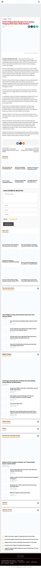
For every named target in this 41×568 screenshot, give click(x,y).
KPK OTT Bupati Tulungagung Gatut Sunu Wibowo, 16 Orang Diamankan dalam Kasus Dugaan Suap (8, 181)
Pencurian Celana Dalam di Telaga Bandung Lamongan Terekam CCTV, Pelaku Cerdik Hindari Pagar (20, 181)
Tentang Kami (21, 562)
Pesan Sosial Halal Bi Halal (16, 403)
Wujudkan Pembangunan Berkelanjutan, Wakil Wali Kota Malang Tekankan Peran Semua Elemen (33, 168)
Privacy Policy (20, 560)
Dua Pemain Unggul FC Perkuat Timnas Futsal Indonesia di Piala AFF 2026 (21, 539)
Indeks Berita (34, 562)
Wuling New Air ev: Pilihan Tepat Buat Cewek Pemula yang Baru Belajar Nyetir (23, 485)
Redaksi (28, 562)
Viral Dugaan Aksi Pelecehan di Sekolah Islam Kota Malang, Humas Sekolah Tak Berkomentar (18, 381)
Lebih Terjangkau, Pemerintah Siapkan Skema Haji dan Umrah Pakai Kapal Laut (30, 149)
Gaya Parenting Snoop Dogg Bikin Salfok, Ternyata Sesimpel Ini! (23, 321)
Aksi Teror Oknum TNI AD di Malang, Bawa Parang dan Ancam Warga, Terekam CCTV (7, 168)
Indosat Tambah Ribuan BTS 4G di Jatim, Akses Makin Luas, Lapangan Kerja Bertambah (23, 470)
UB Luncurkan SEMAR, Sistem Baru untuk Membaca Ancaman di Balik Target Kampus (24, 389)
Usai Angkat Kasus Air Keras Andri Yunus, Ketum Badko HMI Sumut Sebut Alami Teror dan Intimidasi (32, 181)
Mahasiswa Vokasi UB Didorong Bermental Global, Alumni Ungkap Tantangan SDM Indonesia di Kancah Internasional (23, 412)
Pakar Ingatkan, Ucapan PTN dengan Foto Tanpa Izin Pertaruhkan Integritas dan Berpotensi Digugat (22, 396)
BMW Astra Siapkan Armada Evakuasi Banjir (20, 492)
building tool (18, 566)
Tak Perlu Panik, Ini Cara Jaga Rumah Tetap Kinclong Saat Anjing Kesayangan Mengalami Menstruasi (23, 337)
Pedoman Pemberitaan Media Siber (9, 562)
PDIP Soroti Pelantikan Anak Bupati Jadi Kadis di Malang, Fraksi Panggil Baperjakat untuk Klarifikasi (20, 168)
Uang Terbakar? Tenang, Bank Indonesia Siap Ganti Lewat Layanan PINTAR (11, 149)
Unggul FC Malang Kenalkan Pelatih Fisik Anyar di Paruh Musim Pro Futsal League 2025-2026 (21, 549)
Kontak (11, 563)
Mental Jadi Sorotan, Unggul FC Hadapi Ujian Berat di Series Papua (20, 536)
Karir (2, 563)
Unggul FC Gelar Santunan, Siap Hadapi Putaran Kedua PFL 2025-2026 (21, 542)
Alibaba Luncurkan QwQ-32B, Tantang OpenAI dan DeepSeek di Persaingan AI (24, 478)
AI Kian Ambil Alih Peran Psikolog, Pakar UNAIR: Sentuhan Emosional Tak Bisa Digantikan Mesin (23, 329)
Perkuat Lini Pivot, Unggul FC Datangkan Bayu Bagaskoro (18, 545)
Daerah (3, 27)
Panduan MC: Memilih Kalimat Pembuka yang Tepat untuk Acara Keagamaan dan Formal (23, 345)
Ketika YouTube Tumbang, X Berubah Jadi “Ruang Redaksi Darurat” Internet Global (18, 463)
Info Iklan (7, 563)
